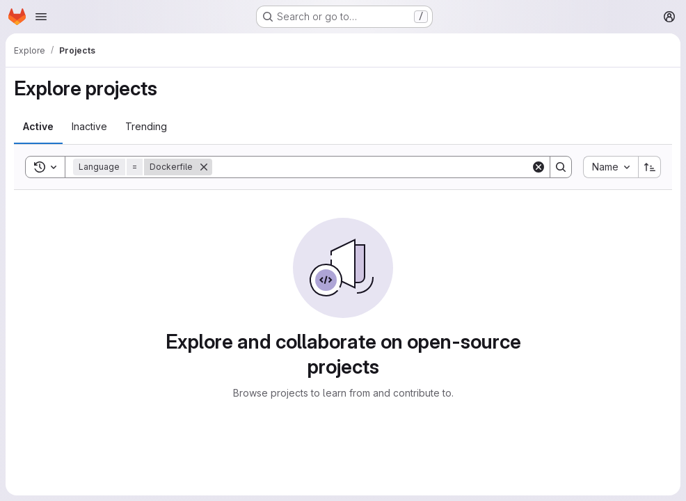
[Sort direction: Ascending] (650, 167)
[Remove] (204, 167)
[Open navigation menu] (41, 17)
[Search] (371, 167)
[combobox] (610, 167)
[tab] (38, 126)
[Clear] (538, 167)
